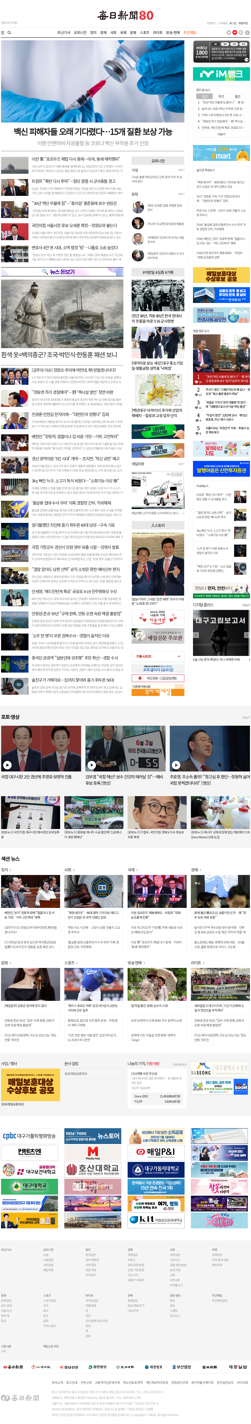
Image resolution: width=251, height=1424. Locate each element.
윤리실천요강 (225, 1382)
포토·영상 (175, 1295)
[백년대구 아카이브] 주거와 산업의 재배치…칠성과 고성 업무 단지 (157, 412)
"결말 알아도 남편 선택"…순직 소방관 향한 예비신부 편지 (213, 514)
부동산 (131, 1259)
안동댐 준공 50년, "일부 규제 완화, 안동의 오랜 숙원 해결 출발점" (29, 1022)
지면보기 (211, 23)
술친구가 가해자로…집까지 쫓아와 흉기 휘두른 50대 (73, 680)
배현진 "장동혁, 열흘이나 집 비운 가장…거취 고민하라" (75, 436)
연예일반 (133, 1300)
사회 (113, 32)
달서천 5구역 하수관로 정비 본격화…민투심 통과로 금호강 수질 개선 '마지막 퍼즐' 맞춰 (220, 930)
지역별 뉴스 (176, 1285)
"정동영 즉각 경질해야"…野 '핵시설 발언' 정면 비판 (72, 392)
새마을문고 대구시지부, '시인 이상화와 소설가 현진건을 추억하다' (219, 1007)
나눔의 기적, (143, 1063)
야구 (45, 1305)
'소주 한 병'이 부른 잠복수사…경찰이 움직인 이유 (70, 636)
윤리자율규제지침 (202, 1382)
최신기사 (63, 32)
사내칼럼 (48, 1259)
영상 (172, 1300)
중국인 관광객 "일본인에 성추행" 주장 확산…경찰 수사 (75, 658)
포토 (172, 1305)
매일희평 (48, 1269)
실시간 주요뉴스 (205, 170)
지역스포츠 (49, 1325)
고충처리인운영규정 (107, 1382)
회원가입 (243, 23)
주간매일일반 (219, 1300)
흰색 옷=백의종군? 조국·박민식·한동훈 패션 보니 (59, 354)
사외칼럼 (48, 1264)
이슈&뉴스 (202, 485)
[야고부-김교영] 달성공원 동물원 (165, 224)
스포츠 (144, 32)
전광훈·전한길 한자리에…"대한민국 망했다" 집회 (70, 414)
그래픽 (173, 1310)
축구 (45, 1310)
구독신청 (86, 1382)
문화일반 (6, 1300)
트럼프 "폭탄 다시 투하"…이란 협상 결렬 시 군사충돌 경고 (213, 497)
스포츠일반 (49, 1300)
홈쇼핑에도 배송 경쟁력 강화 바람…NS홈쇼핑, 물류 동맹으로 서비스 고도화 (219, 944)
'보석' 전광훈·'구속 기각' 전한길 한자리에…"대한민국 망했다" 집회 (218, 198)
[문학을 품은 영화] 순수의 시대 (149, 1005)
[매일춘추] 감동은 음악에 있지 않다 (25, 1005)
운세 (87, 1335)
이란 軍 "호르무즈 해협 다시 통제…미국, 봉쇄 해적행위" (76, 159)
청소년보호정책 (133, 1382)
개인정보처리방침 (157, 1382)
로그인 (232, 23)
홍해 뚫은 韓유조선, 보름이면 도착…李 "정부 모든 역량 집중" (220, 914)
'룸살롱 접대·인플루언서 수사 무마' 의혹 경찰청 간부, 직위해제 (93, 944)
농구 (45, 1315)
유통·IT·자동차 (136, 1280)
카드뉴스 (175, 1315)
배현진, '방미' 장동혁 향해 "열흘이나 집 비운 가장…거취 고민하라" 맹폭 (29, 914)
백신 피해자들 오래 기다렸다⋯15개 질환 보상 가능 (92, 131)
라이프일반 (91, 1300)
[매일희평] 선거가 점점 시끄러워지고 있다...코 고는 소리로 (158, 513)
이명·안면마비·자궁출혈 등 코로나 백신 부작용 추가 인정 (92, 143)
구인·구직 (133, 1274)
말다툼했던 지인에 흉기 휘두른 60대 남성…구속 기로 (73, 525)
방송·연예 (173, 32)
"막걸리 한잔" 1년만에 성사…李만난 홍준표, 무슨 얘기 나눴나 (226, 417)
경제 (103, 32)
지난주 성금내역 (141, 1088)
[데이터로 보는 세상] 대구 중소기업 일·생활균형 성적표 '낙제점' (157, 365)
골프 (45, 1320)
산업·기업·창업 (136, 1269)
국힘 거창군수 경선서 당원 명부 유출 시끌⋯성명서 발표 (75, 547)
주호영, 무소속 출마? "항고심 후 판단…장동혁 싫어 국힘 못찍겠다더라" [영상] (210, 780)
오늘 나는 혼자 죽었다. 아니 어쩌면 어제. (217, 659)
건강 (87, 1315)
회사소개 (57, 1382)
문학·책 (5, 1315)
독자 (87, 1325)
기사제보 (222, 23)
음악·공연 (6, 1305)
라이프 (157, 32)
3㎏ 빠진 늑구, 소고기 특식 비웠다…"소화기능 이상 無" (75, 481)
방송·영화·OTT (136, 1305)
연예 (130, 1295)
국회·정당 (90, 1264)
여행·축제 (90, 1305)
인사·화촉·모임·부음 (96, 1320)
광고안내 (71, 1382)
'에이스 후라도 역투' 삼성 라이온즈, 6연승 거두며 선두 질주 (92, 1007)
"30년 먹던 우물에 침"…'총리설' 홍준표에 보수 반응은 (74, 203)
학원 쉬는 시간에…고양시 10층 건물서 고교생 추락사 (94, 929)
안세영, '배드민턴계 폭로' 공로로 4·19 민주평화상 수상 (74, 591)
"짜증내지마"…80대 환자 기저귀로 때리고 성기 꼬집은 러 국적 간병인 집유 (220, 184)
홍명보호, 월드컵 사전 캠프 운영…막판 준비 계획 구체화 (93, 1022)
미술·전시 (6, 1310)
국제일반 (217, 1254)
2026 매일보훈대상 (12, 1104)
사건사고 (175, 1259)
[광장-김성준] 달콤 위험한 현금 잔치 (164, 207)
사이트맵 (242, 1382)
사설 (45, 1254)
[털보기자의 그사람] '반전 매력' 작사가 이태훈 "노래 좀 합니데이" (158, 601)
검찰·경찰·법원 (178, 1264)
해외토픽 (217, 1264)
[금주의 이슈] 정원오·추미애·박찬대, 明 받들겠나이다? (74, 370)
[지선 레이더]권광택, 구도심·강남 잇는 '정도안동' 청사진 (30, 1037)
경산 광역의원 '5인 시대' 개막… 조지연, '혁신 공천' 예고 (75, 458)
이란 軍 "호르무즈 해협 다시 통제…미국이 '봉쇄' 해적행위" (156, 944)
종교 (3, 1320)
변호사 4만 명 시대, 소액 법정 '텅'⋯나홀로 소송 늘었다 (75, 247)
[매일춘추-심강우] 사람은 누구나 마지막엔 (165, 255)
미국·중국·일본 (220, 1259)
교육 (172, 1274)
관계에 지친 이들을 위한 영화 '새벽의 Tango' (153, 1037)
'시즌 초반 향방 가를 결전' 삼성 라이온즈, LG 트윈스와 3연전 (92, 1037)
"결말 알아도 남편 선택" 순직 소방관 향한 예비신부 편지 (75, 569)
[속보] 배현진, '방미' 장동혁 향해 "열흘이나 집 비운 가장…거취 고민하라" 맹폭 (220, 241)
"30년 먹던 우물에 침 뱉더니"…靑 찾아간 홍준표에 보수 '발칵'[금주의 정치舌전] (228, 378)
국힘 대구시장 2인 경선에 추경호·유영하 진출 (36, 777)
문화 (133, 32)
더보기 (181, 170)
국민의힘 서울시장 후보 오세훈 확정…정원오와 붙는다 (74, 225)
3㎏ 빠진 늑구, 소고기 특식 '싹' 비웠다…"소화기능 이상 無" (213, 532)
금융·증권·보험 (136, 1264)
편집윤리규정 (179, 1382)
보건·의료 (175, 1269)
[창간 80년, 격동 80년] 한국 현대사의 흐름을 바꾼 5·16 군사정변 (157, 318)
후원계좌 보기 (180, 1064)
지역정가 (90, 1274)
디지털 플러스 (203, 604)
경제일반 (133, 1254)
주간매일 (189, 32)
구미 (3, 1351)
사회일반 (175, 1254)
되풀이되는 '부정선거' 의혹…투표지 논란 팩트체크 (227, 430)
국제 (123, 32)
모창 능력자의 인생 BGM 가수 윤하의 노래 (156, 1020)
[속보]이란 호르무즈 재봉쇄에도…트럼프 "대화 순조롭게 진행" (219, 255)
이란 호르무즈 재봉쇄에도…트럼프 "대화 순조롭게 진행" (155, 914)
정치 (93, 32)
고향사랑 (6, 1346)
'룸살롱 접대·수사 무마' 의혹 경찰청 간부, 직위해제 (71, 503)
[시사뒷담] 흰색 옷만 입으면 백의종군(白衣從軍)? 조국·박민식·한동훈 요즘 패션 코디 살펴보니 (30, 944)
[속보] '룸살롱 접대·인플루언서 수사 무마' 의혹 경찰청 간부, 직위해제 (221, 226)
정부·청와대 (92, 1259)
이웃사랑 (175, 1280)
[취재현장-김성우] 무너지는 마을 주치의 (165, 239)
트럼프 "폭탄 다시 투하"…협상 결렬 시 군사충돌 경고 (73, 181)
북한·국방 (90, 1269)
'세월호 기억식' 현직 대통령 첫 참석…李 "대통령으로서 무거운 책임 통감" (227, 404)
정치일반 (90, 1254)
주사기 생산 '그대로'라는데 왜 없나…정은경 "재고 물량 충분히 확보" (228, 391)
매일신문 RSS (51, 1346)
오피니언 (80, 32)
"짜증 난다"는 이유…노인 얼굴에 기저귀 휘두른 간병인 (213, 568)
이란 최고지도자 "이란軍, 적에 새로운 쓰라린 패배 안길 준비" (156, 929)
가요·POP (133, 1310)
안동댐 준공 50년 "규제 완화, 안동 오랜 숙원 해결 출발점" (77, 613)
